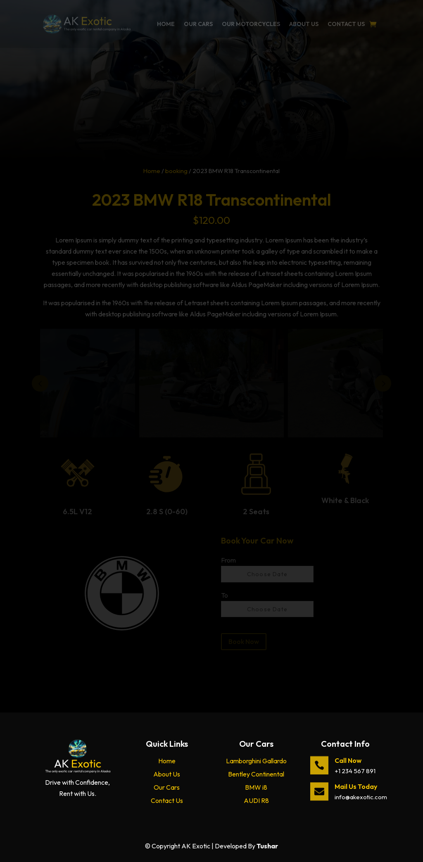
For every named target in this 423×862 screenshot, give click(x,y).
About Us (303, 24)
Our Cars (198, 24)
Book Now (243, 641)
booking (176, 171)
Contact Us (346, 24)
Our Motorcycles (251, 24)
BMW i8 (256, 787)
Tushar (267, 846)
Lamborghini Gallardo (256, 761)
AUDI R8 (256, 800)
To (224, 595)
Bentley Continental (256, 774)
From (228, 560)
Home (166, 24)
